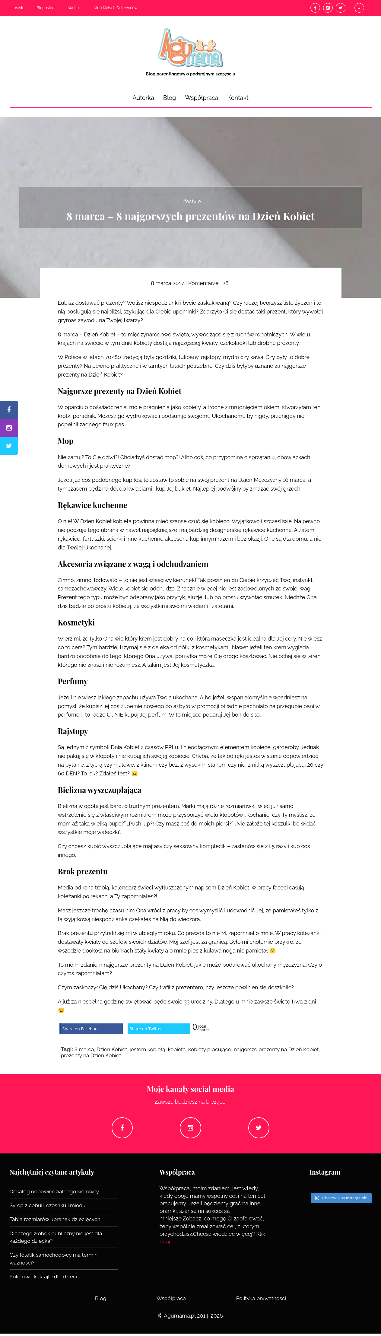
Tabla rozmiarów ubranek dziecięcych (57, 1222)
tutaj (165, 1244)
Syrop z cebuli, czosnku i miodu (49, 1208)
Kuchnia (75, 7)
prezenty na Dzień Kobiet (110, 1055)
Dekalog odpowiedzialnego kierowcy (56, 1194)
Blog (169, 97)
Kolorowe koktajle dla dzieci (44, 1279)
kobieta (180, 1049)
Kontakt (238, 97)
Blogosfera (46, 7)
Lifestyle (17, 7)
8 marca (84, 1049)
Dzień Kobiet (113, 1049)
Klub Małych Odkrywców (116, 7)
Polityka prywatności (261, 1300)
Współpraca (201, 97)
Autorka (143, 97)
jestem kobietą (150, 1049)
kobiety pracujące (214, 1049)
